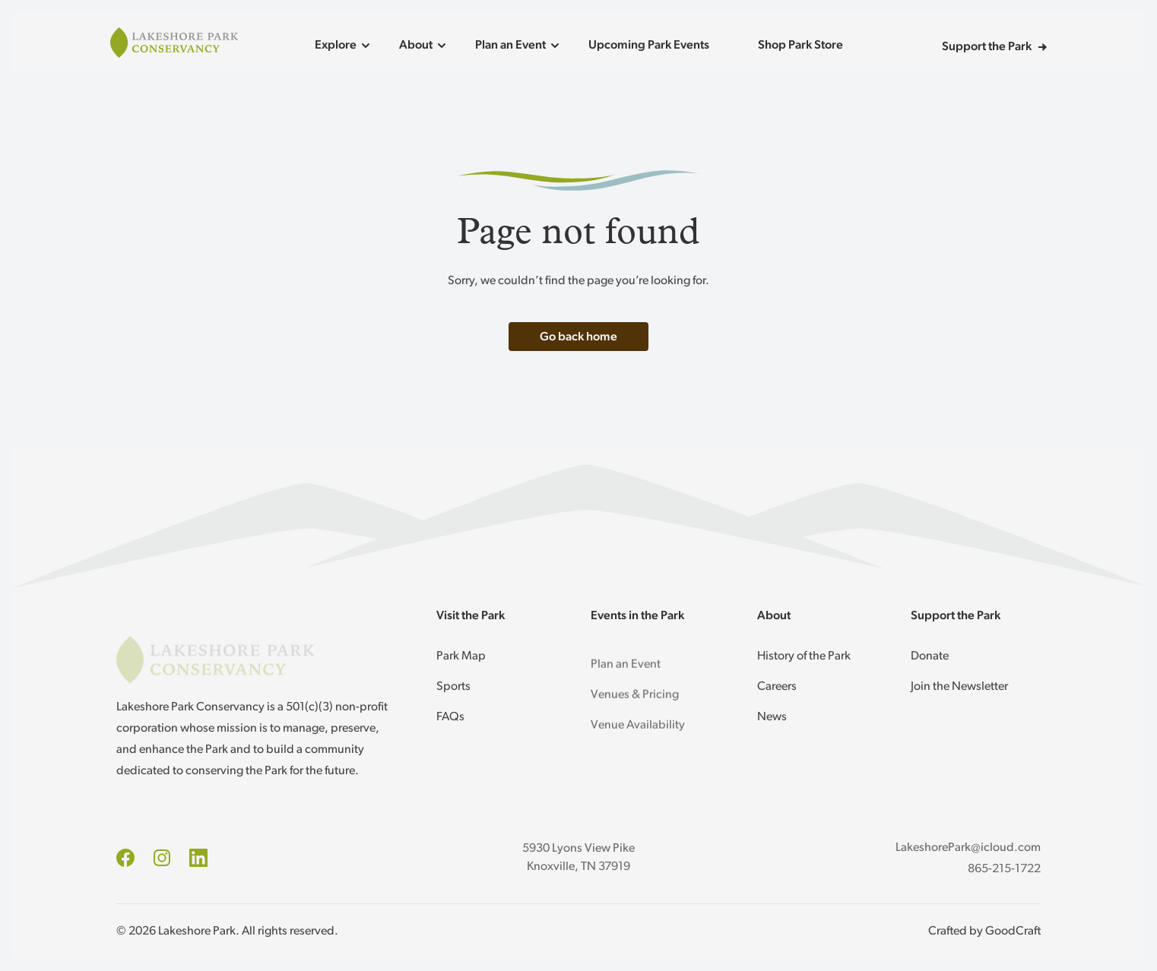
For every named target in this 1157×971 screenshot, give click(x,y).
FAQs (450, 719)
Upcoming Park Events (648, 46)
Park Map (461, 658)
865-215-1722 (1004, 869)
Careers (777, 687)
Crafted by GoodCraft (984, 931)
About (425, 45)
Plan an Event (519, 45)
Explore (345, 45)
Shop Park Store (800, 46)
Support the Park (994, 47)
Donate (930, 656)
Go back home (578, 337)
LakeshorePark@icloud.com (968, 848)
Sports (453, 688)
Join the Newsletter (959, 687)
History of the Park (804, 656)
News (772, 717)
